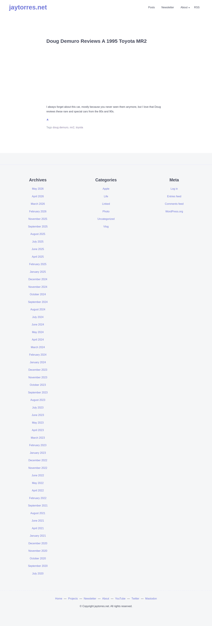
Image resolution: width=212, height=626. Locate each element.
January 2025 (38, 271)
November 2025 (37, 219)
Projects (73, 598)
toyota (79, 127)
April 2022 (38, 490)
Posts (151, 7)
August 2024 (37, 309)
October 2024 (38, 294)
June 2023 (38, 415)
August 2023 (37, 400)
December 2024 (37, 279)
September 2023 (38, 392)
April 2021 (38, 528)
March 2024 (38, 347)
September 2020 (38, 565)
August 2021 (37, 513)
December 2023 (37, 369)
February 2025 (37, 264)
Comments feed (174, 203)
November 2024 (37, 286)
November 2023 (37, 377)
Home (58, 598)
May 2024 (38, 332)
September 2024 (38, 302)
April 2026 (38, 196)
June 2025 (38, 249)
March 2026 (38, 203)
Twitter (135, 598)
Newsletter (167, 7)
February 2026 (37, 211)
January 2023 (38, 452)
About (184, 7)
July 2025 (38, 241)
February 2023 (37, 445)
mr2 (72, 127)
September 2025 (38, 226)
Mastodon (151, 598)
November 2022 (37, 468)
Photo (106, 211)
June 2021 (38, 520)
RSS (197, 7)
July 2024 (38, 317)
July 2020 (38, 573)
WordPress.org (174, 211)
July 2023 (38, 407)
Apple (106, 188)
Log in (174, 188)
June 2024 (38, 324)
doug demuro (60, 127)
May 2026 (38, 188)
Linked (106, 203)
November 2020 (37, 550)
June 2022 (38, 475)
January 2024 (38, 362)
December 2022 (37, 460)
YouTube (120, 598)
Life (106, 196)
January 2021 (38, 535)
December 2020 (37, 543)
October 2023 (38, 384)
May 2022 (38, 483)
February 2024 (37, 354)
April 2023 (38, 430)
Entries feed (174, 196)
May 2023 (38, 422)
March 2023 (38, 437)
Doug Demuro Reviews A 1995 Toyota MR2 (96, 41)
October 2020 (38, 558)
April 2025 (38, 256)
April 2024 (38, 339)
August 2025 (37, 234)
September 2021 (38, 505)
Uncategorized (105, 219)
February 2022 (37, 498)
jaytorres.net (28, 7)
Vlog (106, 226)
